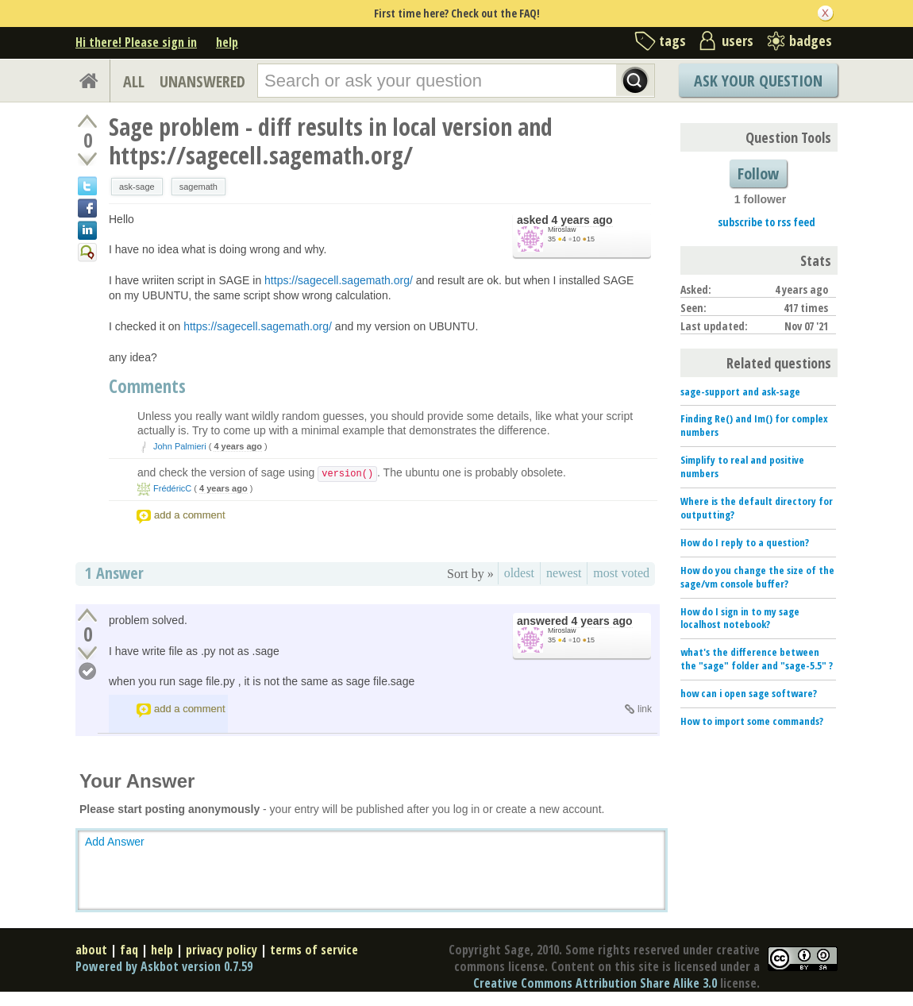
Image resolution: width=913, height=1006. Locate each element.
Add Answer (114, 841)
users (737, 40)
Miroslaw (562, 229)
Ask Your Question (758, 80)
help (227, 42)
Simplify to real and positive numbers (742, 466)
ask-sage (137, 186)
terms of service (314, 949)
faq (129, 949)
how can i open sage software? (748, 693)
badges (810, 40)
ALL (133, 81)
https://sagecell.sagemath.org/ (338, 280)
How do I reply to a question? (744, 542)
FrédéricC (172, 488)
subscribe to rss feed (766, 221)
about (91, 949)
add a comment (189, 515)
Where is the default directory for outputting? (756, 508)
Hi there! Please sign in (136, 42)
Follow (758, 173)
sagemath (198, 186)
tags (672, 40)
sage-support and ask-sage (740, 391)
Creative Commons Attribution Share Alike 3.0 (595, 983)
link (645, 709)
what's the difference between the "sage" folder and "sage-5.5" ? (756, 659)
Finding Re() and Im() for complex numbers (754, 425)
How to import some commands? (751, 721)
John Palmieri (179, 446)
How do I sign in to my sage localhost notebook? (739, 618)
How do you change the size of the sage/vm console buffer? (757, 577)
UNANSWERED (202, 81)
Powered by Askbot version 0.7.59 (163, 966)
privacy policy (221, 949)
